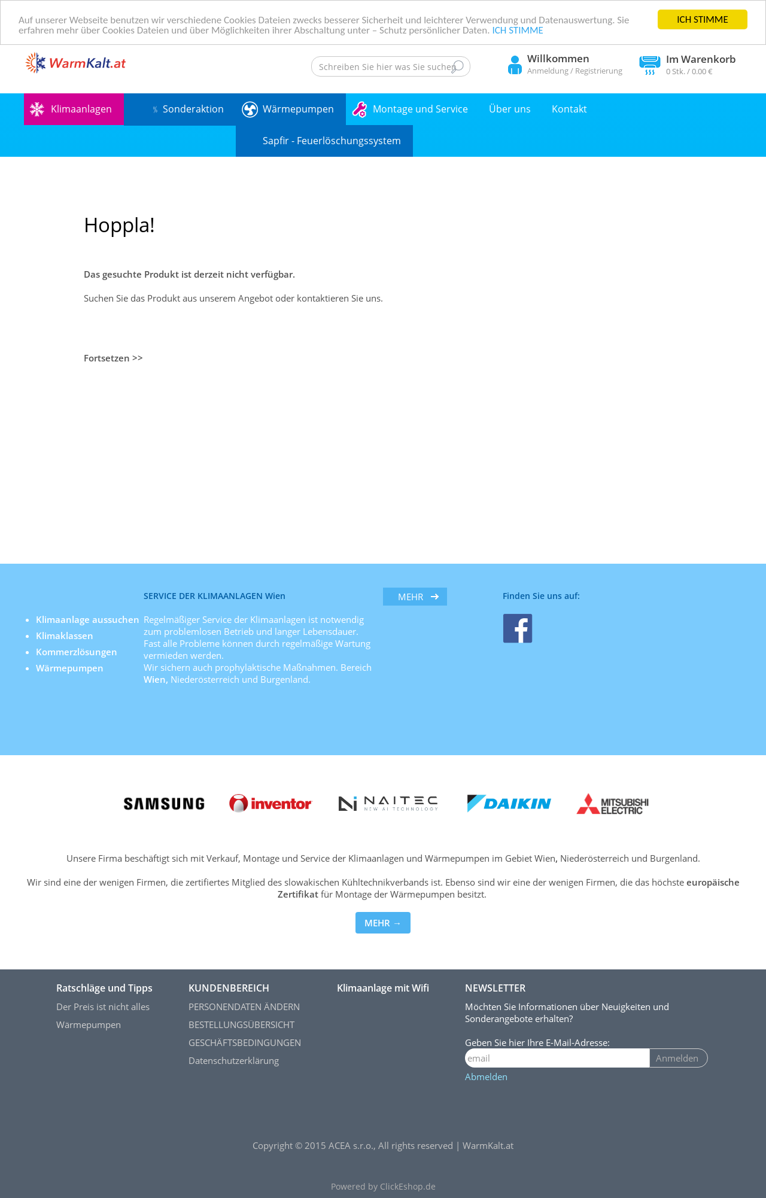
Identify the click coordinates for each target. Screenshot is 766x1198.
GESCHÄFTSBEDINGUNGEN (245, 1042)
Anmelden (677, 1058)
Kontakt (569, 108)
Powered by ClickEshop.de (383, 1186)
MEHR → (383, 923)
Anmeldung (548, 70)
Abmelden (486, 1077)
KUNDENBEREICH (229, 988)
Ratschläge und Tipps (104, 988)
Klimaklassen (66, 635)
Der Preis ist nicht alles (103, 1006)
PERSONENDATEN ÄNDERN (244, 1006)
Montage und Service (420, 108)
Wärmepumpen (298, 108)
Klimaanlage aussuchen (89, 619)
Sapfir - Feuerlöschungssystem (332, 140)
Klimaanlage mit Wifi (383, 988)
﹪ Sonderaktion (187, 108)
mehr (410, 597)
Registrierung (598, 70)
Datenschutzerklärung (234, 1060)
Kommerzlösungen (76, 652)
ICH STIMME (702, 19)
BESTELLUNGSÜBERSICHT (241, 1024)
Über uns (510, 108)
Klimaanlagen (81, 108)
